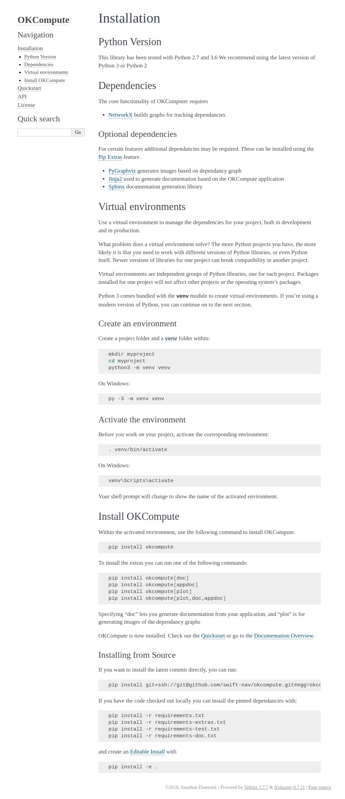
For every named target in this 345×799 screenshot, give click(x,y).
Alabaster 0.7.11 (289, 786)
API (22, 96)
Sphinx (116, 186)
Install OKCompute (44, 80)
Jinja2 (115, 179)
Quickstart (29, 88)
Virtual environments (46, 72)
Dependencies (38, 64)
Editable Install (147, 750)
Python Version (40, 56)
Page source (319, 786)
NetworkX (120, 115)
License (26, 105)
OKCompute (43, 19)
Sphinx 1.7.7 (256, 786)
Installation (30, 48)
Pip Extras (110, 157)
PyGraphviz (122, 171)
